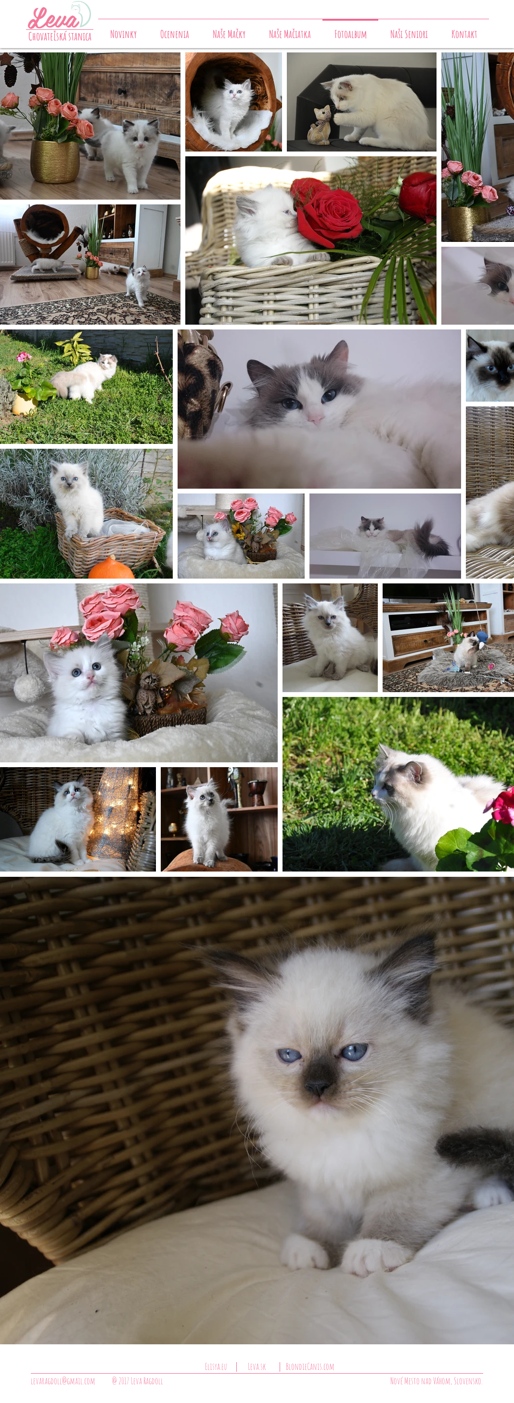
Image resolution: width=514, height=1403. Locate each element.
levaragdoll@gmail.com (63, 1381)
